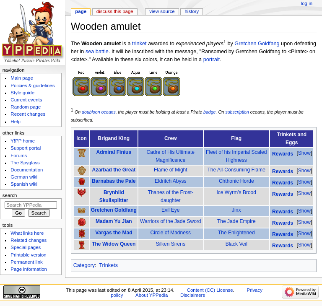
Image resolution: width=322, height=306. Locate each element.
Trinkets (108, 265)
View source (161, 11)
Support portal (25, 147)
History (192, 11)
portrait (211, 59)
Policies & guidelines (32, 85)
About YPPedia (151, 295)
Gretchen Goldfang (256, 44)
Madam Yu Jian (114, 221)
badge (209, 111)
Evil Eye (170, 210)
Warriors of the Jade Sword (170, 221)
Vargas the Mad (113, 233)
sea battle (97, 51)
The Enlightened (236, 233)
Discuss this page (114, 11)
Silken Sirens (170, 244)
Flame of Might (170, 170)
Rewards (282, 154)
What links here (27, 233)
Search (10, 195)
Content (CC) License (210, 290)
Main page (21, 77)
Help (15, 121)
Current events (26, 99)
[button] (304, 153)
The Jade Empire (236, 221)
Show (304, 153)
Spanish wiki (23, 184)
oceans (108, 111)
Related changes (28, 240)
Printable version (28, 254)
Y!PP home (22, 140)
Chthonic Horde (236, 181)
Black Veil (236, 244)
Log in (306, 3)
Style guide (22, 92)
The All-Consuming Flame (236, 170)
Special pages (25, 247)
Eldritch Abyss (171, 181)
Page (80, 11)
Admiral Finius (113, 152)
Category (84, 265)
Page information (28, 269)
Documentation (26, 169)
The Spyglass (24, 162)
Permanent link (26, 262)
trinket (139, 44)
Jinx (236, 210)
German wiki (23, 176)
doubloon (91, 111)
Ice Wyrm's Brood (236, 192)
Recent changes (27, 114)
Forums (18, 155)
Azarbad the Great (113, 170)
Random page (25, 106)
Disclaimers (192, 295)
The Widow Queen (113, 244)
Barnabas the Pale (113, 181)
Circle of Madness (171, 233)
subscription (237, 111)
